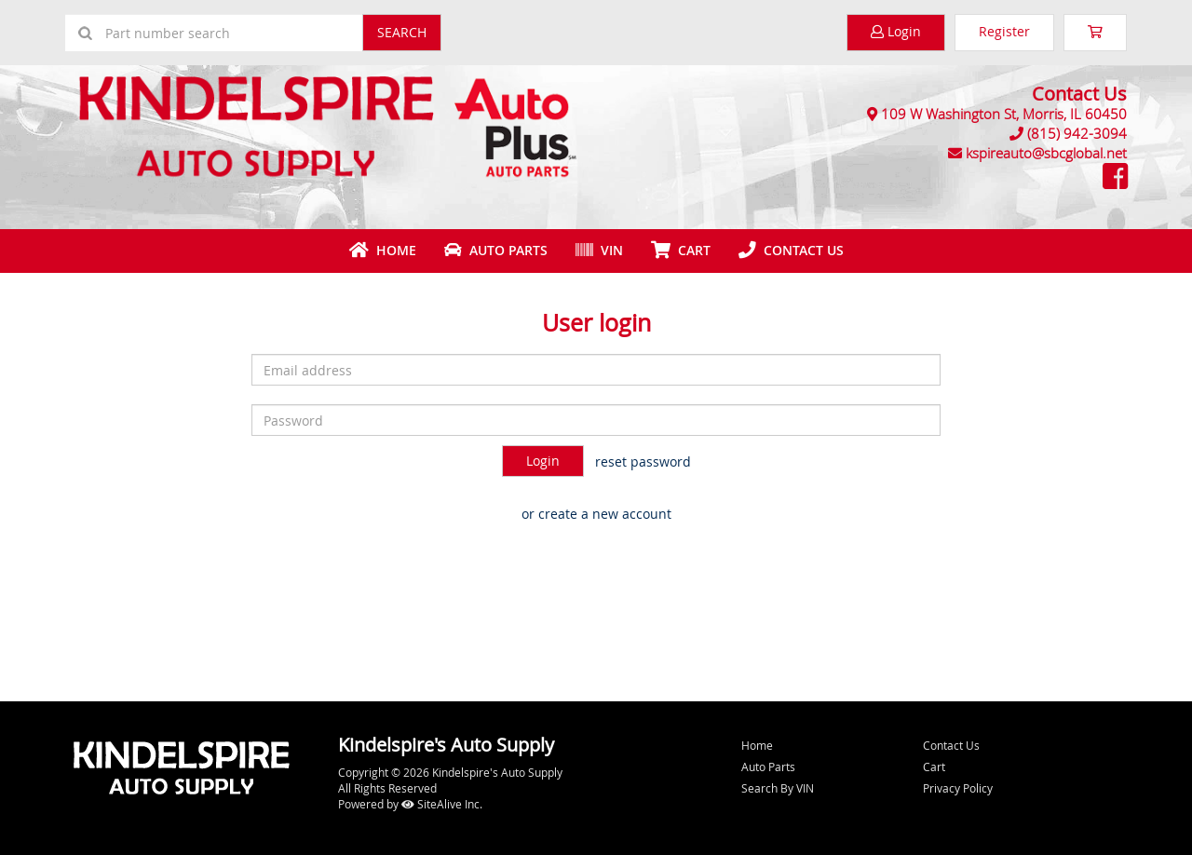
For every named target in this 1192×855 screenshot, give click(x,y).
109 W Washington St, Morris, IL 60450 (1004, 113)
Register (1004, 31)
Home (382, 250)
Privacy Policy (958, 787)
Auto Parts (496, 250)
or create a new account (596, 513)
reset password (643, 461)
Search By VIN (777, 787)
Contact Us (791, 250)
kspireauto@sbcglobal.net (1046, 152)
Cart (934, 766)
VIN (599, 250)
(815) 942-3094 (1077, 133)
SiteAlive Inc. (441, 803)
